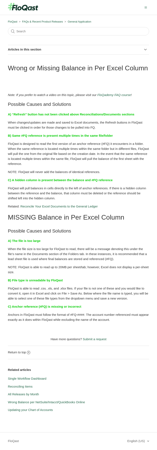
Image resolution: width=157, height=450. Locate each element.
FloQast (13, 21)
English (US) (136, 441)
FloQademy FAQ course (114, 95)
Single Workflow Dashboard (27, 378)
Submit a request (94, 339)
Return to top (19, 352)
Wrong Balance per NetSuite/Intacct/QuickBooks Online (46, 402)
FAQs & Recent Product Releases (42, 21)
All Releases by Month (23, 394)
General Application (79, 21)
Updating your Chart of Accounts (30, 410)
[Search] (78, 31)
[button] (145, 7)
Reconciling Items (20, 386)
